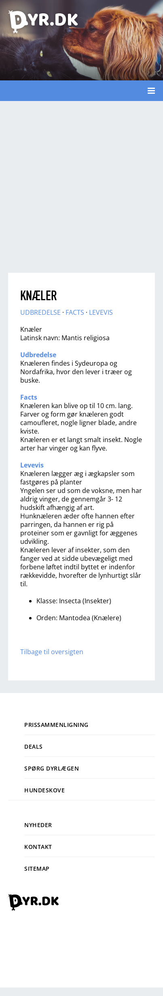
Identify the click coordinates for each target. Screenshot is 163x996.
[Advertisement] (76, 185)
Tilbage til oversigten (51, 651)
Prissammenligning (56, 725)
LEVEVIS (101, 312)
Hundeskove (44, 790)
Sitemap (37, 868)
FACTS (75, 312)
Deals (33, 746)
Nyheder (38, 825)
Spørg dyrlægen (51, 768)
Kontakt (38, 847)
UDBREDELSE (40, 312)
